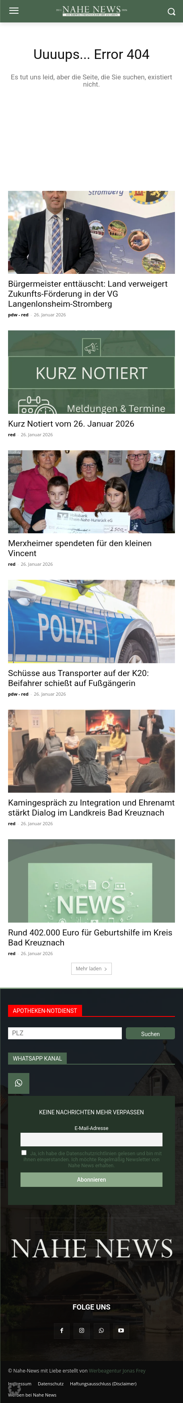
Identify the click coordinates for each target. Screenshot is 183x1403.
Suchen (150, 1034)
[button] (14, 1388)
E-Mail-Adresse (92, 1128)
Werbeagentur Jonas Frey (117, 1370)
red (11, 434)
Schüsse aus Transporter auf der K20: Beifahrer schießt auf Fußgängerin (78, 678)
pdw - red (18, 315)
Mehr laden (91, 968)
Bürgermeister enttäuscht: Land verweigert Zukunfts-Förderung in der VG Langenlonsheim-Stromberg (88, 294)
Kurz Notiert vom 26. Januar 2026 (71, 424)
